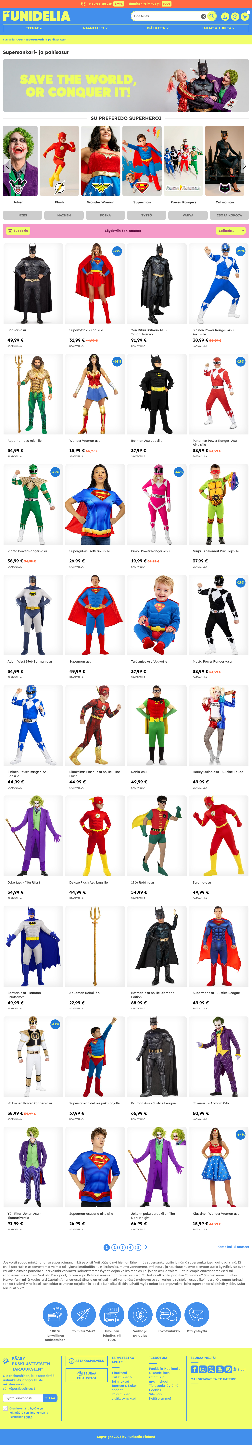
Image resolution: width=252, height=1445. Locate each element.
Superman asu (80, 661)
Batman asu (16, 330)
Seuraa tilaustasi (86, 1375)
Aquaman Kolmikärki (85, 993)
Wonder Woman (105, 202)
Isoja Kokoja (229, 215)
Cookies (155, 1390)
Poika (105, 215)
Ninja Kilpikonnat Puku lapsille (216, 551)
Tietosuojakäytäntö (164, 1386)
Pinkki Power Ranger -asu (150, 551)
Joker (23, 202)
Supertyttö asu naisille (86, 330)
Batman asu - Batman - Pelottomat (25, 995)
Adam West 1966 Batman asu (29, 661)
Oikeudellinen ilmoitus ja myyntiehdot (159, 1377)
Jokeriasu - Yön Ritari (23, 882)
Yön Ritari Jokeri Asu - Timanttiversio (24, 1216)
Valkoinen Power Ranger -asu (29, 1103)
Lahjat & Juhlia (216, 28)
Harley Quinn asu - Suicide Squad (218, 772)
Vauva (188, 215)
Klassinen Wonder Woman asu (216, 1214)
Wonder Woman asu (84, 441)
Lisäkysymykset (124, 1398)
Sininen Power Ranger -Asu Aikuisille (213, 332)
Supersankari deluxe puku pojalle (94, 1103)
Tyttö (146, 215)
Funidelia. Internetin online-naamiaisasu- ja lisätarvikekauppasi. (36, 16)
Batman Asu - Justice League (153, 1103)
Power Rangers (188, 202)
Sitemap (155, 1394)
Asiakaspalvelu (86, 1361)
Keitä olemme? (160, 1398)
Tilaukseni (119, 1373)
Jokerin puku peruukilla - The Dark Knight (153, 1216)
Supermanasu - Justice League (216, 993)
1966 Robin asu (142, 882)
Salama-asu (202, 882)
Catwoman (229, 202)
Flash (64, 202)
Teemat (32, 28)
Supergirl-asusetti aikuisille (89, 551)
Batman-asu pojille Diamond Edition (152, 995)
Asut (20, 39)
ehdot (28, 1417)
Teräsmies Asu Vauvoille (149, 661)
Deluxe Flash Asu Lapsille (88, 882)
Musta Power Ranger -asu (212, 661)
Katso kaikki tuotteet (233, 1247)
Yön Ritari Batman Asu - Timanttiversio (149, 332)
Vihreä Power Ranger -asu (27, 551)
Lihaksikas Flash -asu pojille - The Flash (94, 774)
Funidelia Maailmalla (165, 1369)
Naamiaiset (93, 28)
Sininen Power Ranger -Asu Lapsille (27, 774)
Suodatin (21, 231)
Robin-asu (139, 772)
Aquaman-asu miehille (24, 441)
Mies (23, 215)
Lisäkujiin (155, 28)
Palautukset (121, 1394)
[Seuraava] (146, 1247)
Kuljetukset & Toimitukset (122, 1379)
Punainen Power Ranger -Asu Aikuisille (215, 443)
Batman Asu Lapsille (146, 441)
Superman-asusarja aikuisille (91, 1214)
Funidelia (9, 39)
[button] (244, 166)
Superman (147, 202)
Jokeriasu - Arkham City (211, 1103)
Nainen (64, 215)
